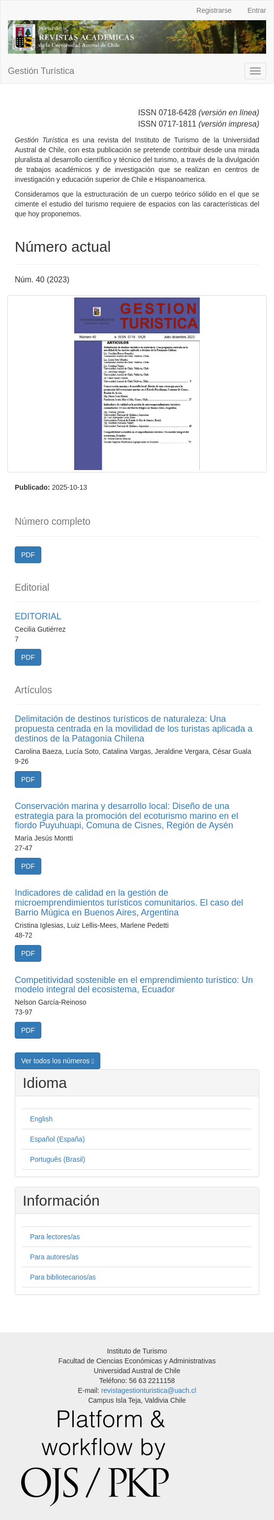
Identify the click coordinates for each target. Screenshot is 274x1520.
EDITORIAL (38, 616)
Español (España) (57, 1139)
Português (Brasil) (57, 1159)
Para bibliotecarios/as (63, 1277)
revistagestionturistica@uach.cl (148, 1390)
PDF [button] (28, 555)
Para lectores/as (55, 1237)
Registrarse (214, 10)
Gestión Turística (41, 71)
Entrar (256, 10)
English (41, 1119)
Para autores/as (54, 1257)
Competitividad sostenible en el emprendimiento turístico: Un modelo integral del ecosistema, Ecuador (134, 985)
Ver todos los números (57, 1061)
